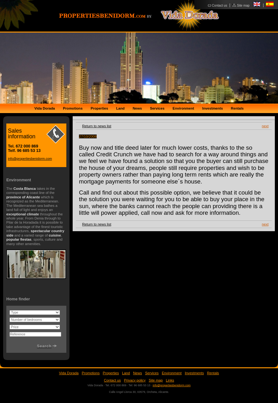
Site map (243, 5)
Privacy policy (134, 380)
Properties (99, 108)
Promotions (72, 108)
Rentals (237, 108)
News (137, 108)
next (265, 126)
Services (157, 108)
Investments (212, 108)
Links (170, 380)
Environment (183, 108)
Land (120, 108)
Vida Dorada (44, 108)
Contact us (219, 5)
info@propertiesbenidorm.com (30, 158)
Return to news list (96, 126)
